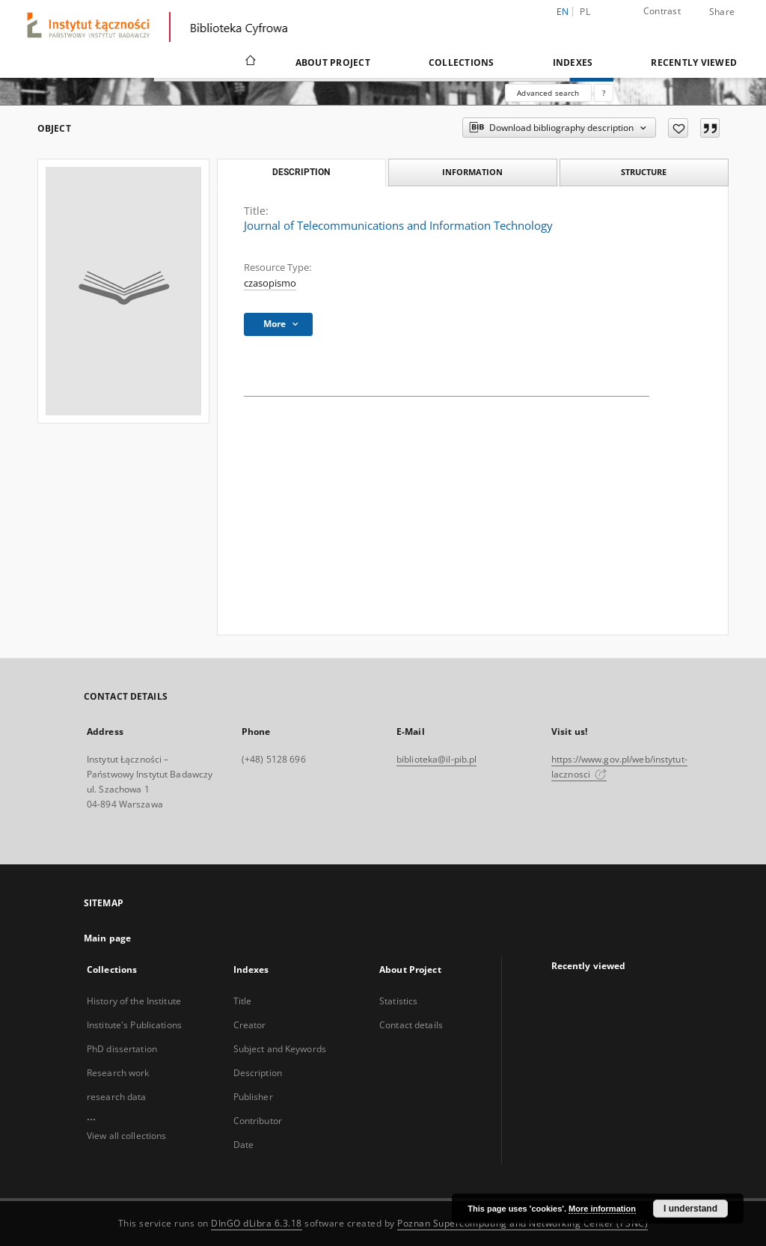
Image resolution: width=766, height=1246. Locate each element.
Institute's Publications (134, 1025)
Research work (118, 1072)
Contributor (257, 1120)
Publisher (253, 1096)
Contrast (662, 10)
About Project (332, 62)
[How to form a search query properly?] (603, 93)
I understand (690, 1208)
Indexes (573, 62)
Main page (107, 938)
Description (257, 1072)
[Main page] (249, 62)
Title (242, 1001)
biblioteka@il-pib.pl (436, 759)
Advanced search (548, 93)
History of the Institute (134, 1001)
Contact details (411, 1025)
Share (722, 12)
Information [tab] (472, 171)
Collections (461, 62)
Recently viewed (694, 62)
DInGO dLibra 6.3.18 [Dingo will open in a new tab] (256, 1223)
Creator (249, 1025)
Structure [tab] (644, 171)
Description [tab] (301, 172)
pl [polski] (585, 11)
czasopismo (270, 283)
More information (602, 1208)
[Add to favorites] (678, 128)
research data (117, 1096)
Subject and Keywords (279, 1048)
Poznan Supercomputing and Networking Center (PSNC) (522, 1223)
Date (243, 1144)
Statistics (398, 1001)
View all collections (126, 1135)
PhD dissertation (122, 1048)
